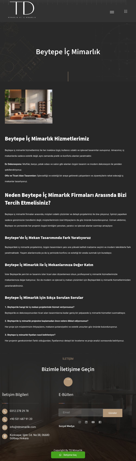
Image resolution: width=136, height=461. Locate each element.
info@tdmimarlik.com (23, 427)
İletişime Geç (68, 455)
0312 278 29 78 (19, 411)
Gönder (112, 413)
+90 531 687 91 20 (21, 419)
